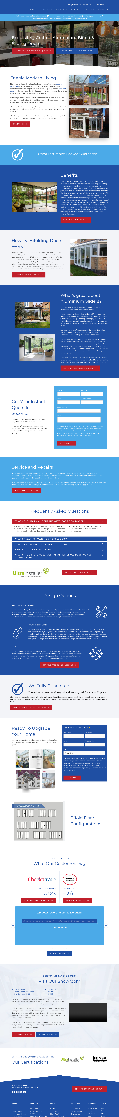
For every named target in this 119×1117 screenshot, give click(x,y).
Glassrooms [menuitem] (75, 1107)
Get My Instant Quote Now (89, 1082)
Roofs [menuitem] (52, 1099)
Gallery (101, 7)
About (73, 7)
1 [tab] (50, 944)
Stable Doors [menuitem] (17, 1107)
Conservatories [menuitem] (77, 1102)
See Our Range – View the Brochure (77, 47)
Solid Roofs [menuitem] (54, 1102)
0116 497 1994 (21, 1078)
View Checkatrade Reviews (38, 896)
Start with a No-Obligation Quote (33, 47)
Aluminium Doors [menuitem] (19, 1105)
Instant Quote (48, 1030)
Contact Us (20, 120)
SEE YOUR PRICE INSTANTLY (29, 270)
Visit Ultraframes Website (79, 568)
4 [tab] (58, 944)
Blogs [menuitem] (103, 1104)
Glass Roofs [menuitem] (55, 1105)
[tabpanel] (59, 921)
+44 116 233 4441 (100, 2)
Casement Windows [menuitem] (38, 1107)
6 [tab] (64, 944)
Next (106, 921)
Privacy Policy (86, 431)
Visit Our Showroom (75, 216)
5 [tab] (61, 944)
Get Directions (23, 1030)
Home (32, 7)
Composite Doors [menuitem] (19, 1113)
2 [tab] (52, 944)
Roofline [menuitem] (53, 1112)
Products (45, 7)
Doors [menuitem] (14, 1099)
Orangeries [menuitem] (75, 1105)
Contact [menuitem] (104, 1107)
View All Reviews (59, 949)
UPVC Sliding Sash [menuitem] (38, 1114)
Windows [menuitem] (34, 1099)
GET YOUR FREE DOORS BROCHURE (80, 364)
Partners (60, 7)
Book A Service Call (26, 486)
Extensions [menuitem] (75, 1099)
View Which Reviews (77, 896)
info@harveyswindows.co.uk (79, 2)
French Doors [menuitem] (17, 1110)
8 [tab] (69, 944)
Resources (87, 7)
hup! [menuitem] (89, 1107)
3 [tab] (55, 944)
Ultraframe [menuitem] (92, 1099)
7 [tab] (66, 944)
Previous (13, 921)
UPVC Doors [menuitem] (17, 1102)
